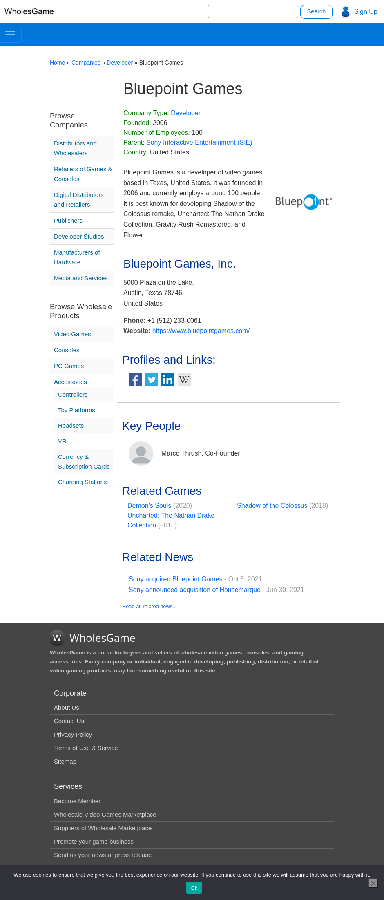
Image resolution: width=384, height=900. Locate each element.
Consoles (67, 349)
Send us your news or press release (103, 854)
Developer (120, 62)
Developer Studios (79, 236)
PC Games (69, 365)
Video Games (72, 334)
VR (62, 441)
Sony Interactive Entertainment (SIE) (199, 142)
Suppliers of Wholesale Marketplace (103, 827)
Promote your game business (94, 841)
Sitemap (65, 761)
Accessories (70, 381)
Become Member (77, 800)
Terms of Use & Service (86, 747)
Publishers (68, 220)
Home (57, 62)
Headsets (71, 425)
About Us (66, 707)
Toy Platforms (76, 409)
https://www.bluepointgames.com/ (201, 330)
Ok (193, 888)
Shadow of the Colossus (272, 505)
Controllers (73, 394)
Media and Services (81, 278)
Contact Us (69, 720)
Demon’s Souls (149, 505)
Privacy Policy (73, 734)
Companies (85, 62)
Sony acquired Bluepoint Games (175, 579)
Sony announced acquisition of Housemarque (195, 589)
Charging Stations (82, 481)
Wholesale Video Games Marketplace (105, 814)
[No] (373, 883)
